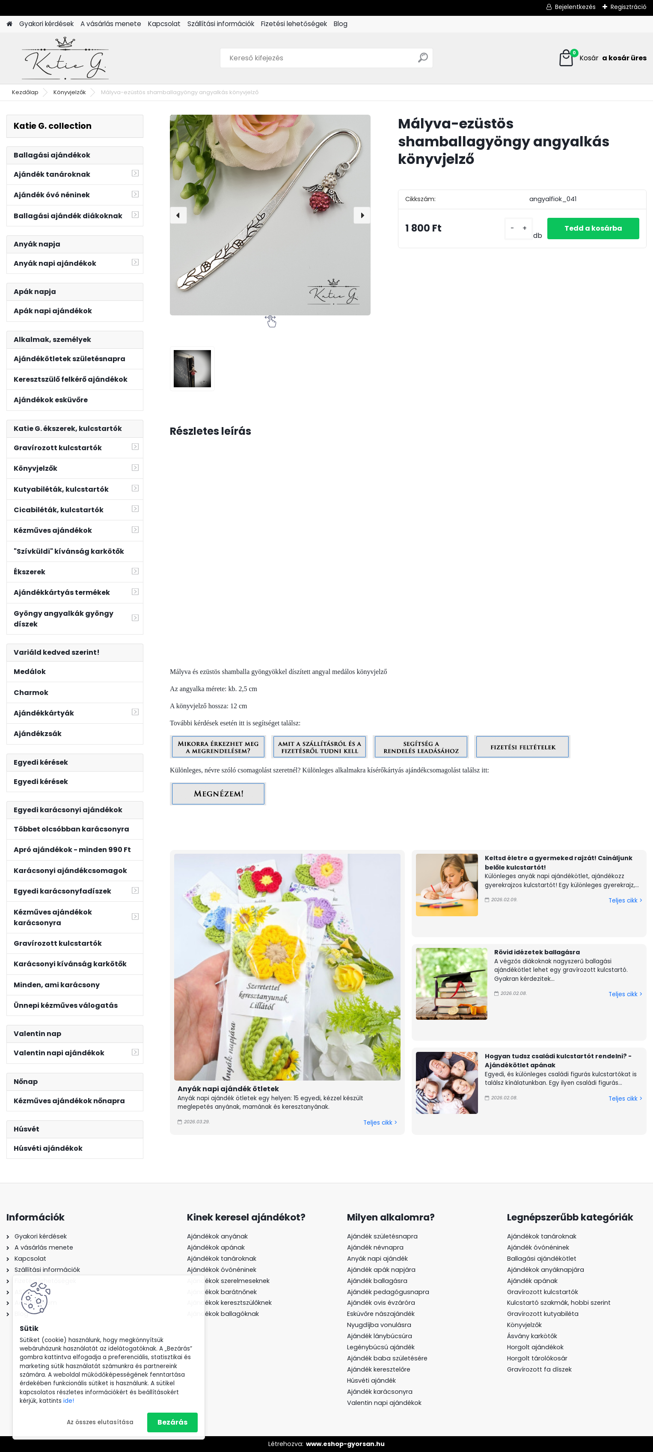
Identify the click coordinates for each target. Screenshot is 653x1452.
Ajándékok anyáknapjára (545, 1269)
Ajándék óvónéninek (538, 1247)
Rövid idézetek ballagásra (537, 952)
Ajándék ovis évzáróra (381, 1302)
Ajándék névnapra (375, 1247)
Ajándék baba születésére (387, 1358)
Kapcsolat (164, 23)
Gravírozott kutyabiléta (543, 1313)
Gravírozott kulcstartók (542, 1292)
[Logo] (65, 58)
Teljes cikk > (380, 1123)
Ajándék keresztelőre (378, 1369)
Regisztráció (629, 7)
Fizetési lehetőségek (294, 23)
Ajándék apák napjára (381, 1269)
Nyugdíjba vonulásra (379, 1325)
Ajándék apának (533, 1281)
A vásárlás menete (110, 23)
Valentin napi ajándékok (384, 1403)
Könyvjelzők (69, 92)
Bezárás (172, 1422)
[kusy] (518, 228)
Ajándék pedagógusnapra (388, 1292)
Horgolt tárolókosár (537, 1358)
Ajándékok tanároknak (221, 1258)
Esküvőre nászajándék (381, 1313)
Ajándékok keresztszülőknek (229, 1302)
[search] (423, 61)
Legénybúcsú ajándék (381, 1347)
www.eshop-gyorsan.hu (345, 1444)
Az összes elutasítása (100, 1422)
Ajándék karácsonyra (380, 1391)
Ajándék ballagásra (377, 1281)
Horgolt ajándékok (535, 1347)
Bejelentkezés (575, 7)
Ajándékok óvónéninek (221, 1269)
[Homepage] (9, 24)
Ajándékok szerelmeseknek (228, 1281)
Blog (340, 23)
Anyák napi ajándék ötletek (228, 1089)
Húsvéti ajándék (371, 1380)
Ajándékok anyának (217, 1236)
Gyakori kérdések (46, 23)
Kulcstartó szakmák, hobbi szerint (559, 1302)
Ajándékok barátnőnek (222, 1292)
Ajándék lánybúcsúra (379, 1336)
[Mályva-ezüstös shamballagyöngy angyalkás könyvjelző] (270, 215)
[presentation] (178, 215)
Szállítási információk (220, 23)
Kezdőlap (25, 92)
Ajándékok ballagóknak (223, 1313)
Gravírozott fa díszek (539, 1369)
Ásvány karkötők (532, 1336)
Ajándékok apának (216, 1247)
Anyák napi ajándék (377, 1258)
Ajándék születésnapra (382, 1236)
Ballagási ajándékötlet (541, 1258)
